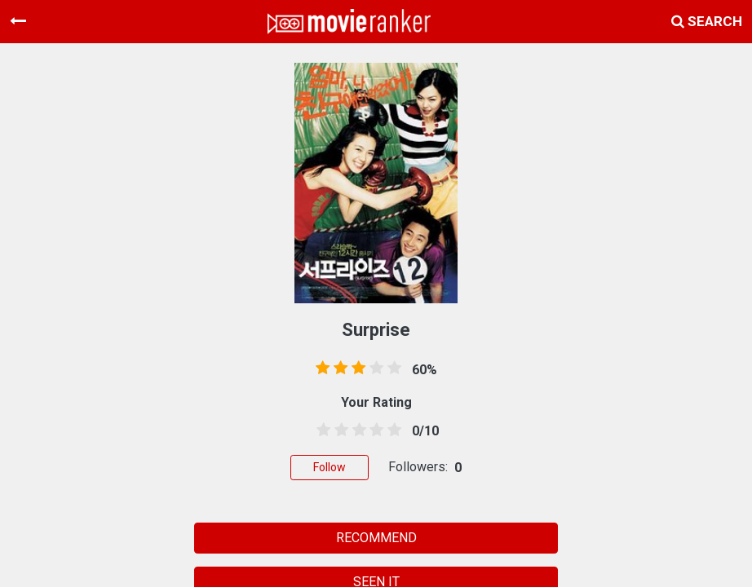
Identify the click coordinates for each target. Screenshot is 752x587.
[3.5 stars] (373, 430)
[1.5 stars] (338, 430)
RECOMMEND (376, 537)
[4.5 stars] (391, 430)
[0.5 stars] (320, 430)
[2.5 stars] (356, 430)
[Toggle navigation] (18, 21)
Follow (329, 467)
